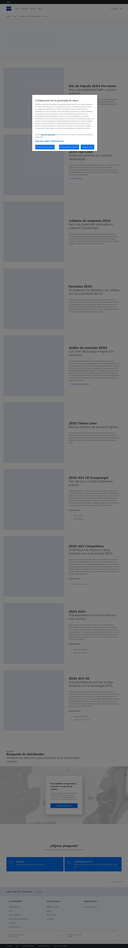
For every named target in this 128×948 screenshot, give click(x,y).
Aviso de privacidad (48, 134)
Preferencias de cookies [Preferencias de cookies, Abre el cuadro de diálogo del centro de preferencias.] (45, 147)
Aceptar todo (87, 147)
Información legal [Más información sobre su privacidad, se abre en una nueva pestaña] (56, 141)
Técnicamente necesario (69, 147)
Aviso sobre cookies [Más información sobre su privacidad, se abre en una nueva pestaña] (42, 141)
